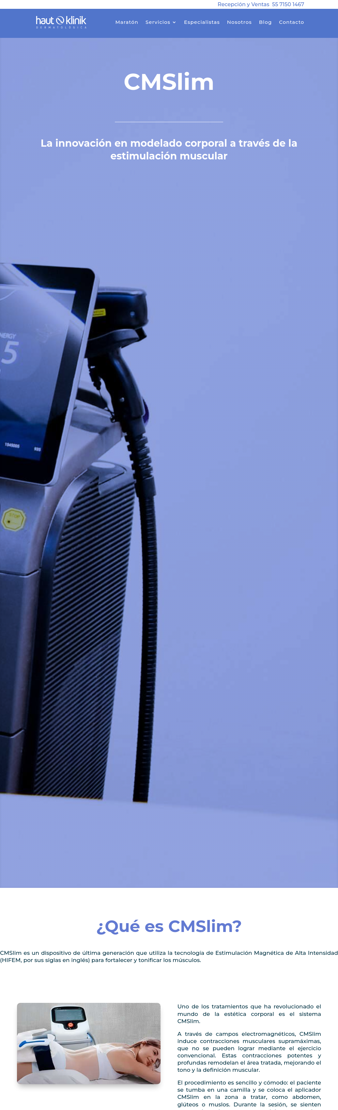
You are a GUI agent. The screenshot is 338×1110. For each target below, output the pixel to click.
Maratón (126, 22)
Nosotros (239, 22)
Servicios (158, 22)
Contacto (291, 22)
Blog (265, 22)
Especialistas (202, 22)
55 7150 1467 (288, 4)
